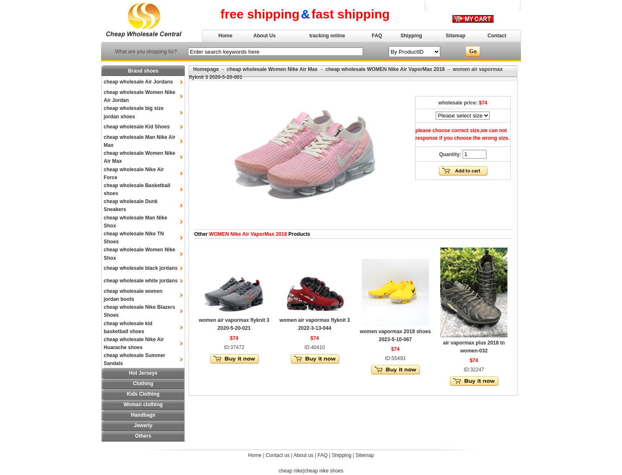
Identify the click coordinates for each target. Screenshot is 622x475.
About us (303, 455)
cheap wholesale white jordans (141, 281)
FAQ (377, 36)
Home (225, 36)
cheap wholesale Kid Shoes (137, 127)
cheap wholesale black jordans (141, 268)
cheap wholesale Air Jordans (138, 82)
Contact (497, 36)
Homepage (206, 69)
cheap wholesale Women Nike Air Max (272, 69)
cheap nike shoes (323, 471)
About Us (265, 36)
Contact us (278, 455)
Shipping (411, 36)
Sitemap (455, 36)
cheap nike (291, 471)
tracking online (327, 36)
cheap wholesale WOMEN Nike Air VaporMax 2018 (384, 69)
